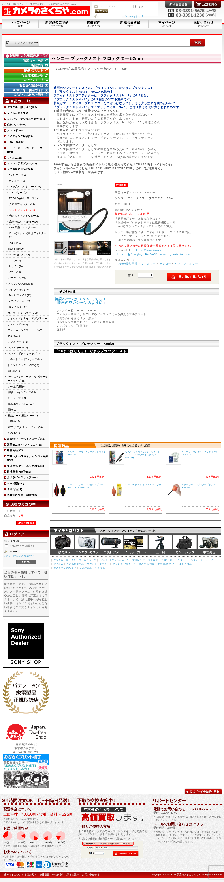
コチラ (198, 824)
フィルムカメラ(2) (18, 112)
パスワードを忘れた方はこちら (19, 556)
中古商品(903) (15, 450)
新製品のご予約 (57, 23)
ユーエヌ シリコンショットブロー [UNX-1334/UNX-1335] (85, 486)
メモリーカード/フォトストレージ (194, 560)
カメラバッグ (185, 544)
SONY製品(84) (15, 483)
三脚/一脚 (166, 560)
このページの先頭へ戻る (203, 791)
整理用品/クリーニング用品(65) (25, 465)
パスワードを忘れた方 (133, 16)
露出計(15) (14, 370)
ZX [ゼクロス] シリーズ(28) (25, 186)
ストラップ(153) (17, 398)
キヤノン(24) (16, 266)
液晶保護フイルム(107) (21, 403)
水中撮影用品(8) (17, 386)
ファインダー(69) (18, 324)
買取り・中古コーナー (27, 60)
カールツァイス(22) (20, 295)
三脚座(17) (14, 421)
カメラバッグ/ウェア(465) (22, 477)
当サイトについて (14, 874)
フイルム (59, 564)
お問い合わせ (203, 23)
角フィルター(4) (17, 306)
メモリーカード (136, 544)
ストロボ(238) (15, 130)
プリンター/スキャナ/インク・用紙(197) (27, 458)
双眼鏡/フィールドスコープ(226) (26, 438)
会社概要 (44, 874)
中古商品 (209, 544)
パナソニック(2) (17, 277)
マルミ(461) (15, 242)
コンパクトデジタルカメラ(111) (26, 118)
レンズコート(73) (18, 347)
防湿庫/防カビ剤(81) (19, 471)
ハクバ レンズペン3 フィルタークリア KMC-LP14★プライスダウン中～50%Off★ (143, 455)
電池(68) (12, 409)
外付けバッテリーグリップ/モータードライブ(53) (28, 378)
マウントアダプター (98, 564)
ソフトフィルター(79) (22, 209)
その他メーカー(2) (19, 301)
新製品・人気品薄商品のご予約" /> (27, 56)
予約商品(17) (14, 489)
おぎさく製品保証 (27, 85)
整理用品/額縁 (147, 564)
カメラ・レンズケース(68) (23, 312)
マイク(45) (14, 336)
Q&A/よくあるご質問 (27, 95)
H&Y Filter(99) (16, 248)
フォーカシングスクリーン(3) (25, 330)
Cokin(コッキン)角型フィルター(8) (28, 235)
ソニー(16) (14, 271)
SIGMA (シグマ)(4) (19, 254)
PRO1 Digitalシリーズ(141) (25, 198)
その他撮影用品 (127, 263)
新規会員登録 (130, 23)
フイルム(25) (14, 157)
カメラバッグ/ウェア (65, 568)
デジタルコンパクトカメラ (87, 544)
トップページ (20, 23)
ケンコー (165, 263)
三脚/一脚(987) (15, 141)
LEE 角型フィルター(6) (22, 227)
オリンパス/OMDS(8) (20, 283)
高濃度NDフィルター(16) (24, 221)
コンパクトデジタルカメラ (114, 560)
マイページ (167, 23)
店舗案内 (93, 23)
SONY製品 (86, 568)
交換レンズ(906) (16, 124)
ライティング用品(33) (20, 136)
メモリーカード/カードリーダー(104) (26, 149)
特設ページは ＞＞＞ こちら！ (80, 299)
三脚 (160, 544)
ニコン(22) (14, 260)
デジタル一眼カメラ (62, 544)
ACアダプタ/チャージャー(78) (25, 427)
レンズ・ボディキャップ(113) (25, 353)
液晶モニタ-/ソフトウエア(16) (24, 444)
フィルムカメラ (87, 560)
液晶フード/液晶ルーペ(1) (23, 415)
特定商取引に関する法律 (65, 874)
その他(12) (14, 432)
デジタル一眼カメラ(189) (22, 107)
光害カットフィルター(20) (24, 215)
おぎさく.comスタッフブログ (27, 80)
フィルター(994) (17, 175)
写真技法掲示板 (27, 75)
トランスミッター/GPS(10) (23, 365)
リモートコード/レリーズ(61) (25, 359)
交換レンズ (111, 544)
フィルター (148, 263)
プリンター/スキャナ (124, 564)
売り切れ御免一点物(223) (22, 495)
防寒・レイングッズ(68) (22, 392)
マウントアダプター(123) (22, 163)
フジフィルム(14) (18, 289)
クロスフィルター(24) (22, 204)
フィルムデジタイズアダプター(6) (28, 318)
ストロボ (153, 560)
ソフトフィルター (186, 263)
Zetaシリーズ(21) (19, 192)
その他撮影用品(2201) (20, 169)
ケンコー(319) (16, 180)
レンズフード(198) (18, 341)
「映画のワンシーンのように (78, 303)
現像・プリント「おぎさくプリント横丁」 (27, 71)
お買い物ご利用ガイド (27, 90)
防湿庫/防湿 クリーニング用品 (175, 564)
